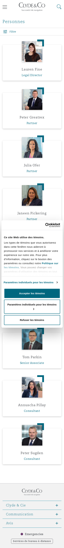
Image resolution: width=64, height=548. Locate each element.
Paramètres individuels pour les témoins (28, 282)
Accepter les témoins (32, 293)
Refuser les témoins (32, 319)
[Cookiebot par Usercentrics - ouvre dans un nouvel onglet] (45, 225)
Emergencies (34, 534)
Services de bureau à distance (32, 541)
